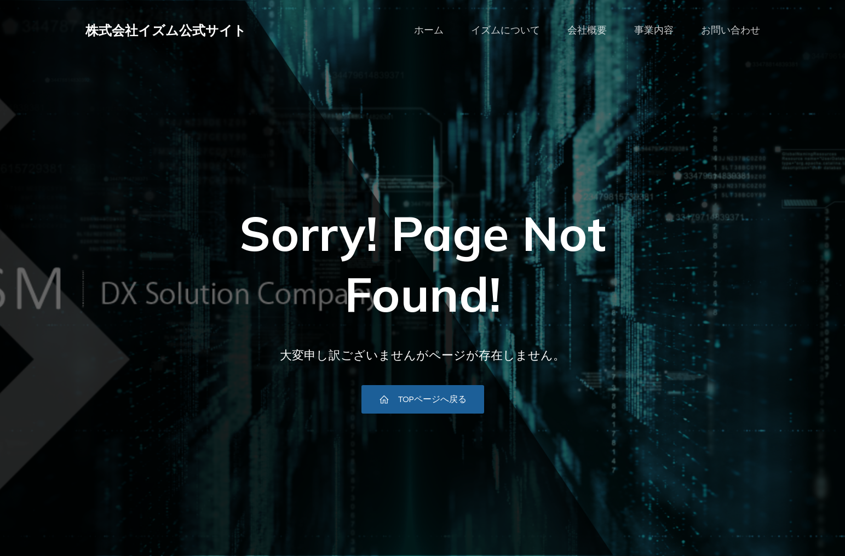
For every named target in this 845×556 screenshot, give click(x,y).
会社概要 (587, 30)
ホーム (429, 30)
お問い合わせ (730, 30)
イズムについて (505, 30)
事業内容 (654, 30)
